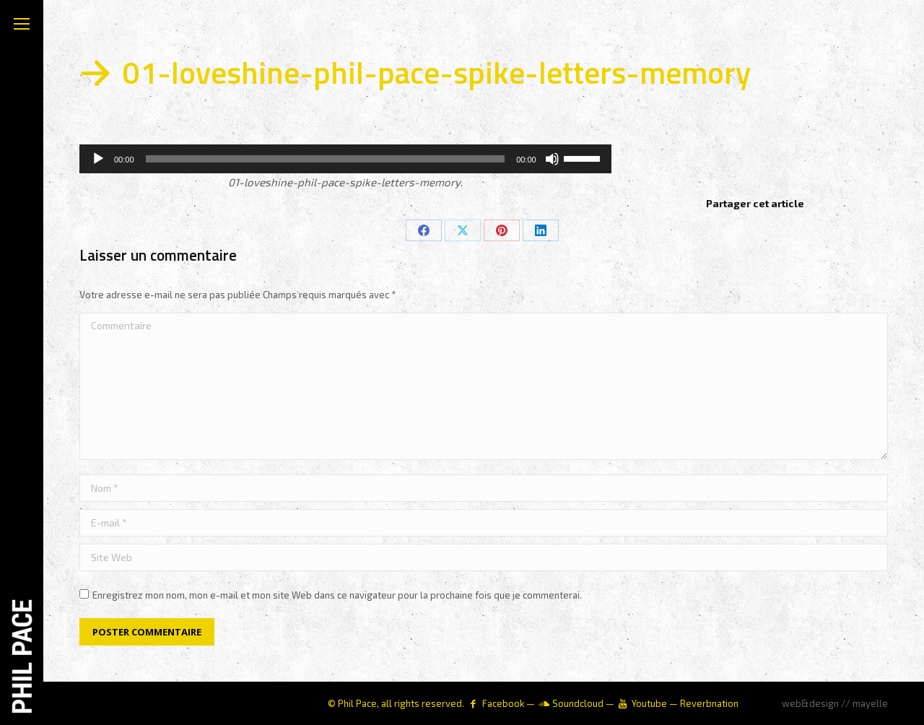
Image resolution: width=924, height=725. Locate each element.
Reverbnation (709, 703)
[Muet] (552, 159)
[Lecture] (98, 159)
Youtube (649, 703)
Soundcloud (577, 703)
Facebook (503, 703)
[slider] (325, 158)
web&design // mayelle (835, 703)
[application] (345, 158)
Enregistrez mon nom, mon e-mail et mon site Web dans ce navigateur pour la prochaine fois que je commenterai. (337, 595)
